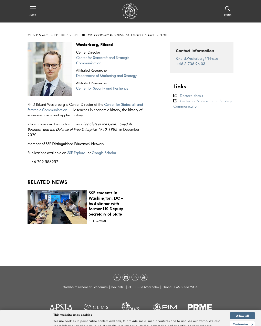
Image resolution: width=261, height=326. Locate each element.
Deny (242, 318)
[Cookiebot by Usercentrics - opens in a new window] (26, 320)
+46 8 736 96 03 (190, 64)
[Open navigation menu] (33, 11)
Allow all (242, 301)
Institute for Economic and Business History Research (114, 35)
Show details (212, 321)
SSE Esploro (76, 153)
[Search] (227, 11)
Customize (243, 309)
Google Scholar (104, 153)
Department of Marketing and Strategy (106, 76)
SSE (30, 35)
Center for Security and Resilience (102, 88)
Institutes (61, 35)
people (164, 35)
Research (43, 35)
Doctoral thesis (191, 96)
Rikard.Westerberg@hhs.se (197, 59)
